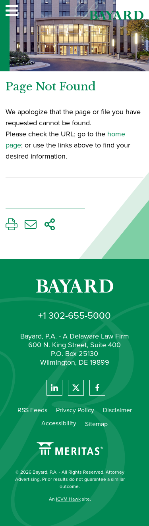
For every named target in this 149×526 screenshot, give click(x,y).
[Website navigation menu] (12, 11)
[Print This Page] (11, 226)
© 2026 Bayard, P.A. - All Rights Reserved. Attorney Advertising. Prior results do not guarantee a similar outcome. (70, 479)
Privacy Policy (75, 410)
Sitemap (96, 423)
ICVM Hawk (68, 499)
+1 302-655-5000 (74, 315)
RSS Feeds (32, 410)
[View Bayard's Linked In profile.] (54, 388)
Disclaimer (117, 410)
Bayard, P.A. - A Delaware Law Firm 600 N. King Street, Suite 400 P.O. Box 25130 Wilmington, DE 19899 (74, 349)
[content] (74, 134)
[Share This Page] (50, 226)
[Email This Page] (31, 226)
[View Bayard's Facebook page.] (97, 388)
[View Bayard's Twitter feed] (76, 388)
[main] (74, 134)
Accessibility (58, 423)
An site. (70, 499)
